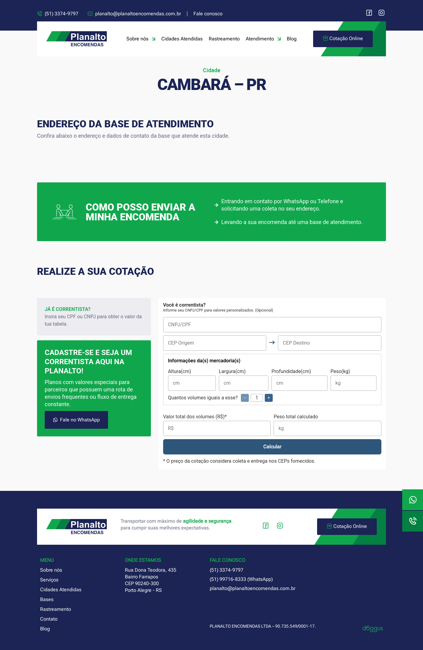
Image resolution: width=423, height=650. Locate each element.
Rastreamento (224, 39)
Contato (49, 619)
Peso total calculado (327, 425)
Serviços (49, 580)
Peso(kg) (353, 380)
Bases (47, 599)
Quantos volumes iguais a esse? (220, 398)
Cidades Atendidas (182, 39)
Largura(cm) (243, 380)
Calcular (272, 447)
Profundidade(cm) (299, 380)
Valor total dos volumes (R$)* (217, 425)
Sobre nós (140, 39)
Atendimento (263, 39)
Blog (292, 39)
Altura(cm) (192, 380)
